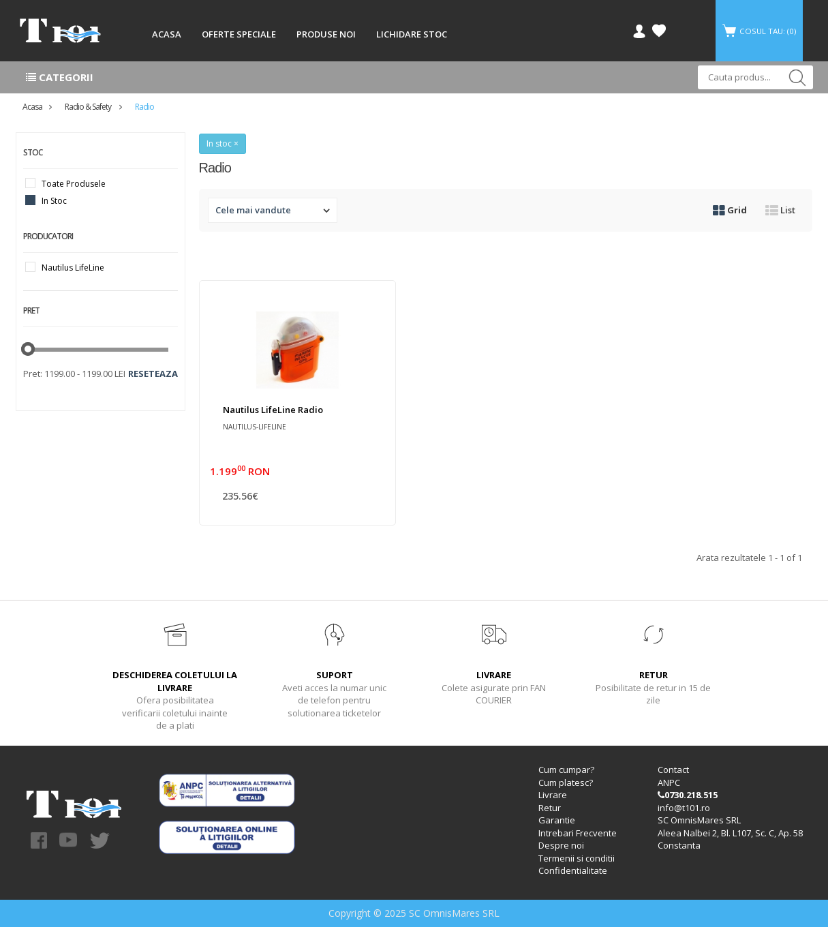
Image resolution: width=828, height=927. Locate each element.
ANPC (669, 782)
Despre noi (561, 845)
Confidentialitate (572, 870)
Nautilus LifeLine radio (273, 410)
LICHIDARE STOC (411, 34)
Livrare (552, 795)
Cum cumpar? (566, 769)
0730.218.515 (688, 795)
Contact (673, 769)
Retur (549, 808)
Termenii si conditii (576, 858)
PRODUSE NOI (326, 34)
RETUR (653, 675)
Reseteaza (153, 373)
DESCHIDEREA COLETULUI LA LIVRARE (174, 681)
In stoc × (222, 143)
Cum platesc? (565, 782)
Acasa (32, 106)
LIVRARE (493, 675)
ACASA (166, 34)
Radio (144, 106)
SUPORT (334, 675)
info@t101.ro (684, 808)
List (780, 210)
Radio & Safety (88, 106)
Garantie (556, 820)
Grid (730, 210)
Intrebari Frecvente (577, 833)
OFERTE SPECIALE (239, 34)
